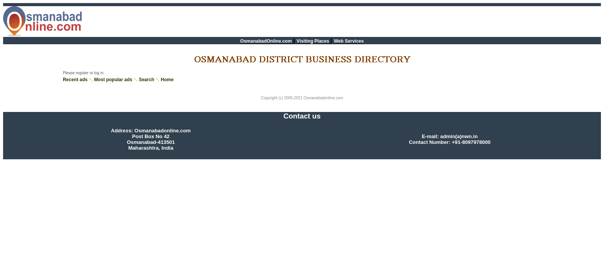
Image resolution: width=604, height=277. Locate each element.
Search (146, 79)
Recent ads (75, 79)
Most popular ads (113, 79)
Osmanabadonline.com (322, 98)
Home (167, 79)
